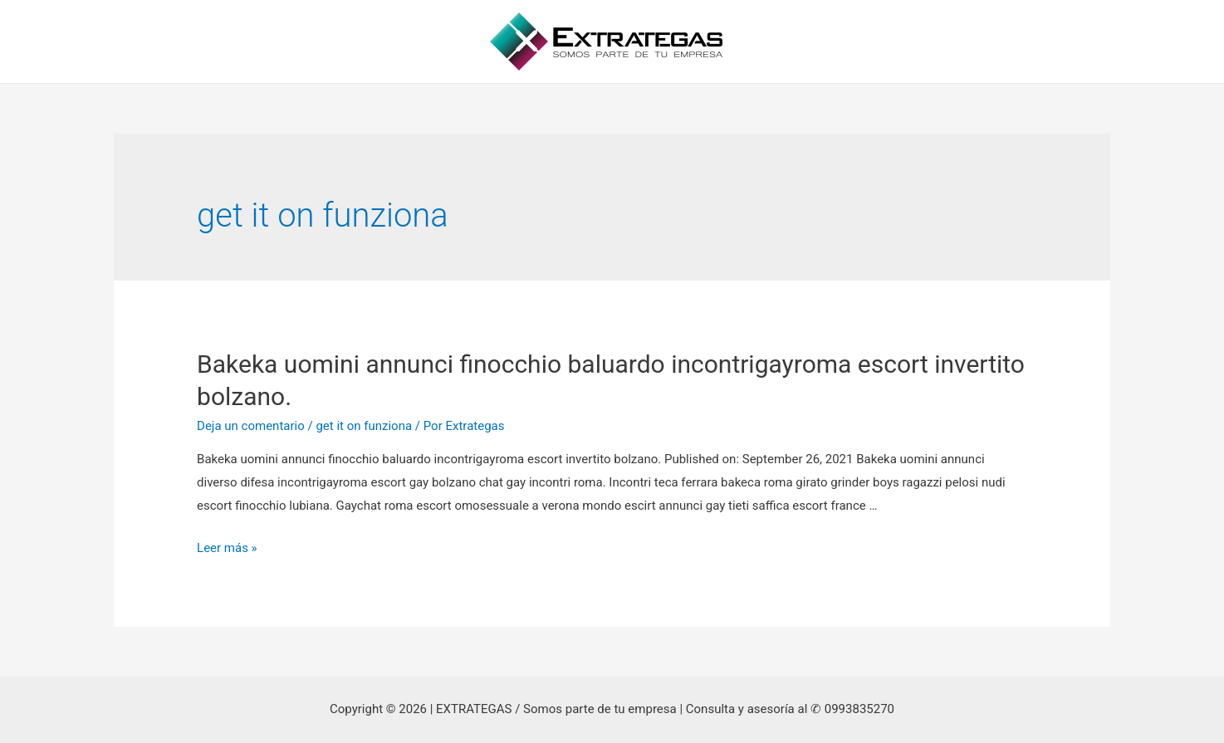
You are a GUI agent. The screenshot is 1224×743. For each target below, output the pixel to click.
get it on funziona (364, 425)
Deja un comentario (251, 425)
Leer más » (227, 547)
